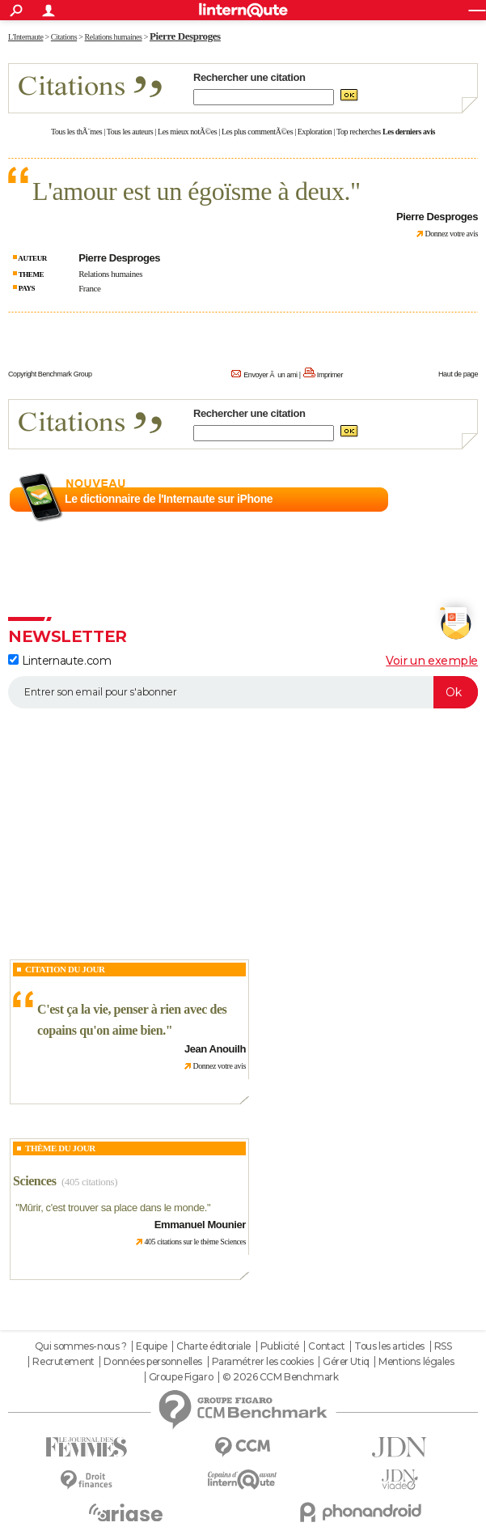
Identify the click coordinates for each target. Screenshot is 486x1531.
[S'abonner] (243, 692)
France (89, 288)
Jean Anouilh (215, 1049)
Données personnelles (153, 1361)
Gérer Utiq (346, 1361)
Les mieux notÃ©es (187, 131)
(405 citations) (89, 1182)
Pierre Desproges (185, 36)
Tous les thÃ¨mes (76, 131)
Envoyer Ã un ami (270, 375)
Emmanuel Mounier (200, 1224)
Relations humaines (110, 274)
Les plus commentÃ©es (257, 131)
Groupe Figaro (181, 1377)
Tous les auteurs (130, 131)
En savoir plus (443, 499)
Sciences (35, 1181)
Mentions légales (416, 1361)
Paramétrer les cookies (263, 1361)
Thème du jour (60, 1148)
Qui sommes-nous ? (81, 1346)
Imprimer (330, 375)
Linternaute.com (59, 660)
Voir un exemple (432, 660)
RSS (443, 1346)
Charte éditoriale (213, 1346)
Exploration (315, 131)
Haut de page (458, 374)
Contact (326, 1346)
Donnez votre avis (451, 233)
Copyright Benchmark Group (50, 374)
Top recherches (358, 131)
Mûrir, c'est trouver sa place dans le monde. (113, 1207)
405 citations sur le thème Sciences (195, 1241)
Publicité (279, 1346)
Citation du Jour (65, 969)
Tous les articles (389, 1346)
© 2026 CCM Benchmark (280, 1377)
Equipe (151, 1346)
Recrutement (63, 1361)
